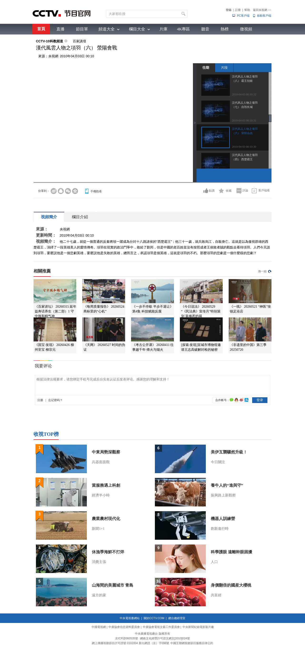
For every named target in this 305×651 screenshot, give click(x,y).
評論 (245, 190)
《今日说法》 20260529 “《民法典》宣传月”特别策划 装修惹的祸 (201, 311)
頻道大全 (106, 29)
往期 (205, 67)
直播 (60, 29)
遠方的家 (99, 595)
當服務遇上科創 (106, 485)
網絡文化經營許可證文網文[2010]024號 (165, 638)
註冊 (238, 10)
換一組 (262, 271)
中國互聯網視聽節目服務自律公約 (191, 643)
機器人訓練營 (223, 518)
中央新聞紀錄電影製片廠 (198, 627)
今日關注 (218, 462)
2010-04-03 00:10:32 (244, 94)
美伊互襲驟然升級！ (229, 452)
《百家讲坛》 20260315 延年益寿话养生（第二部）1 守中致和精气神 (55, 311)
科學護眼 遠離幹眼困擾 (231, 552)
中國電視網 (99, 627)
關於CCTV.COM (154, 618)
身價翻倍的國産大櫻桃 (231, 585)
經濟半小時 (101, 495)
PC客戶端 (243, 15)
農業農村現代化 (106, 518)
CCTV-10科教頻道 (49, 41)
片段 (224, 67)
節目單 (82, 29)
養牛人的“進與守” (227, 485)
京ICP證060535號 (126, 638)
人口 (214, 562)
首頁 (41, 29)
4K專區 (183, 29)
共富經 (216, 595)
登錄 (228, 10)
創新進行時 (220, 528)
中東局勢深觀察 (106, 452)
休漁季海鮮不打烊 (108, 552)
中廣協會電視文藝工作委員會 (161, 627)
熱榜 (225, 29)
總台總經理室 (176, 618)
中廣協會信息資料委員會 (124, 627)
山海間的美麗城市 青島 (112, 585)
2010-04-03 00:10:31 (244, 120)
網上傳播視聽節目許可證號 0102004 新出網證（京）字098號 (130, 643)
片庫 (163, 29)
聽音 (205, 29)
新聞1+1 (98, 528)
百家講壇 (79, 41)
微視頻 (246, 29)
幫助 (247, 10)
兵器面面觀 (101, 462)
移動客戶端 (264, 15)
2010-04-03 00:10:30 (244, 146)
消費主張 (99, 562)
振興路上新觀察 (223, 495)
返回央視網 (262, 10)
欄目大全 (137, 29)
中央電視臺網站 (130, 618)
